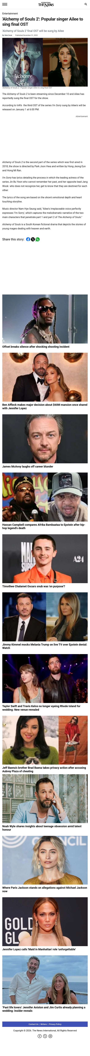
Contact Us (33, 1024)
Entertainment (10, 13)
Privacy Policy (55, 1024)
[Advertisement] (45, 137)
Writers (43, 1024)
